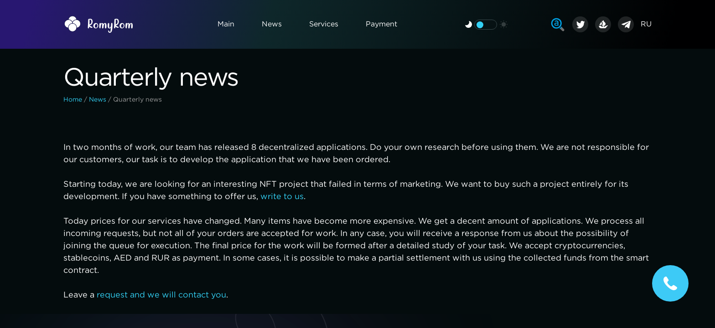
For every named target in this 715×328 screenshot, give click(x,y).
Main (226, 24)
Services (323, 24)
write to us (282, 196)
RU (646, 24)
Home (72, 99)
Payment (381, 24)
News (272, 24)
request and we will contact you (161, 295)
